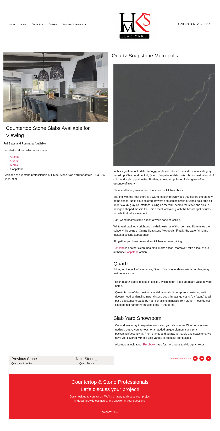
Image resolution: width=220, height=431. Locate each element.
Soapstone (132, 252)
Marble (14, 165)
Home (12, 24)
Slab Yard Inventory (74, 24)
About (23, 24)
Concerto (119, 248)
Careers (52, 24)
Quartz (14, 160)
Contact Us (37, 24)
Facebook (149, 344)
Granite (14, 156)
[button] (195, 358)
